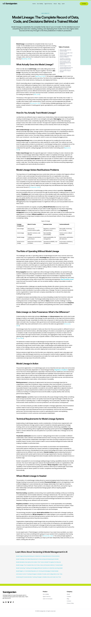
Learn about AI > (45, 13)
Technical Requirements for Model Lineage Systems (66, 68)
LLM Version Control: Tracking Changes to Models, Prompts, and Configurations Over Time (39, 574)
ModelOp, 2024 (26, 59)
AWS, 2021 (37, 94)
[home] (10, 4)
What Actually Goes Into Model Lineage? (65, 50)
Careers (69, 596)
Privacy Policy (70, 603)
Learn (63, 3)
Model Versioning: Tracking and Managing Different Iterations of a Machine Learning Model (39, 568)
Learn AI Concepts (47, 598)
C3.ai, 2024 (20, 338)
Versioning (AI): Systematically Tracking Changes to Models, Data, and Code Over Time (38, 577)
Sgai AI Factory (48, 3)
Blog (59, 3)
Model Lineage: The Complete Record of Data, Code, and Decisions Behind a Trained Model (39, 565)
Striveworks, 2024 (35, 103)
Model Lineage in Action (65, 65)
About (55, 3)
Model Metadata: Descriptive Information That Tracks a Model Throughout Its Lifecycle (38, 562)
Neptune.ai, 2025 (40, 76)
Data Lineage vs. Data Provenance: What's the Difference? (65, 63)
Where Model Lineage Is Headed (65, 71)
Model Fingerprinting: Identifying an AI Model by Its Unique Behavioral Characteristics (37, 556)
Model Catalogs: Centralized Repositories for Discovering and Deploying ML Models (37, 559)
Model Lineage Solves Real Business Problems (66, 56)
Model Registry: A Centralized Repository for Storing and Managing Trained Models (37, 571)
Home (34, 3)
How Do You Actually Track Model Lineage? (66, 53)
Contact (84, 3)
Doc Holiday (40, 3)
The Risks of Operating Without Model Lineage (65, 59)
